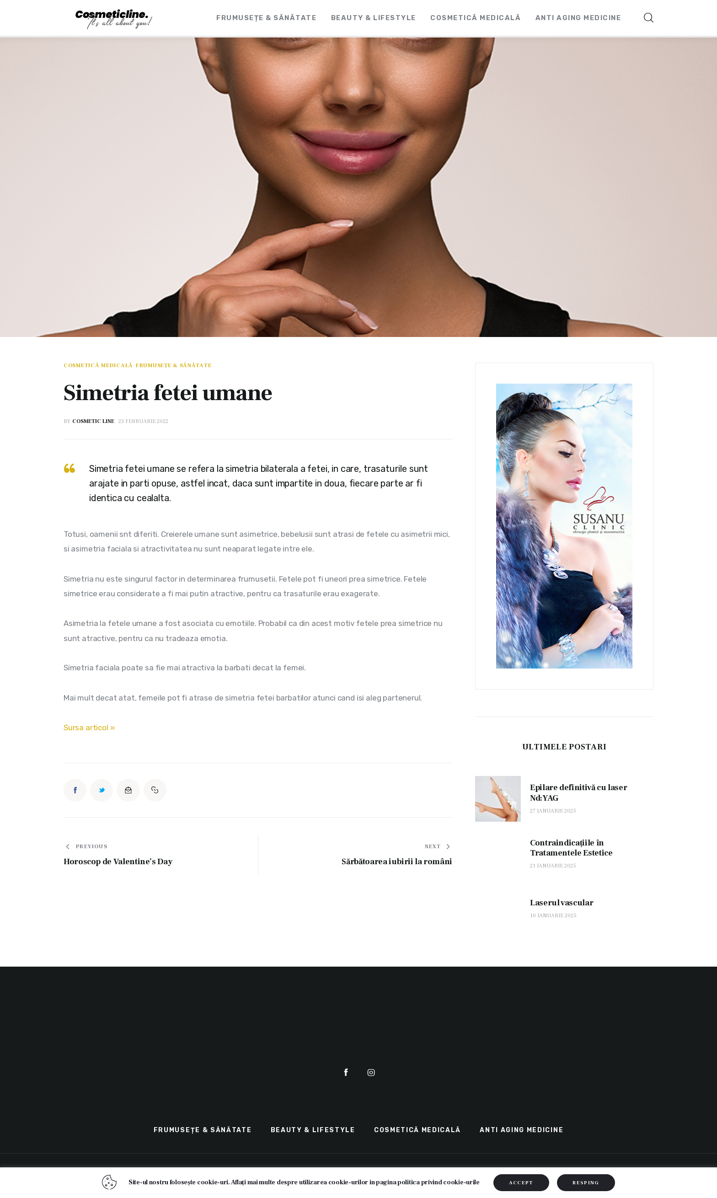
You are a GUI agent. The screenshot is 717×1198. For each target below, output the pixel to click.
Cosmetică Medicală (98, 366)
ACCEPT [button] (521, 1182)
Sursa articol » (89, 727)
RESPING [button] (586, 1182)
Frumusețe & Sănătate (173, 366)
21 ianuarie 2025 (553, 865)
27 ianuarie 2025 (553, 811)
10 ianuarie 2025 (553, 915)
